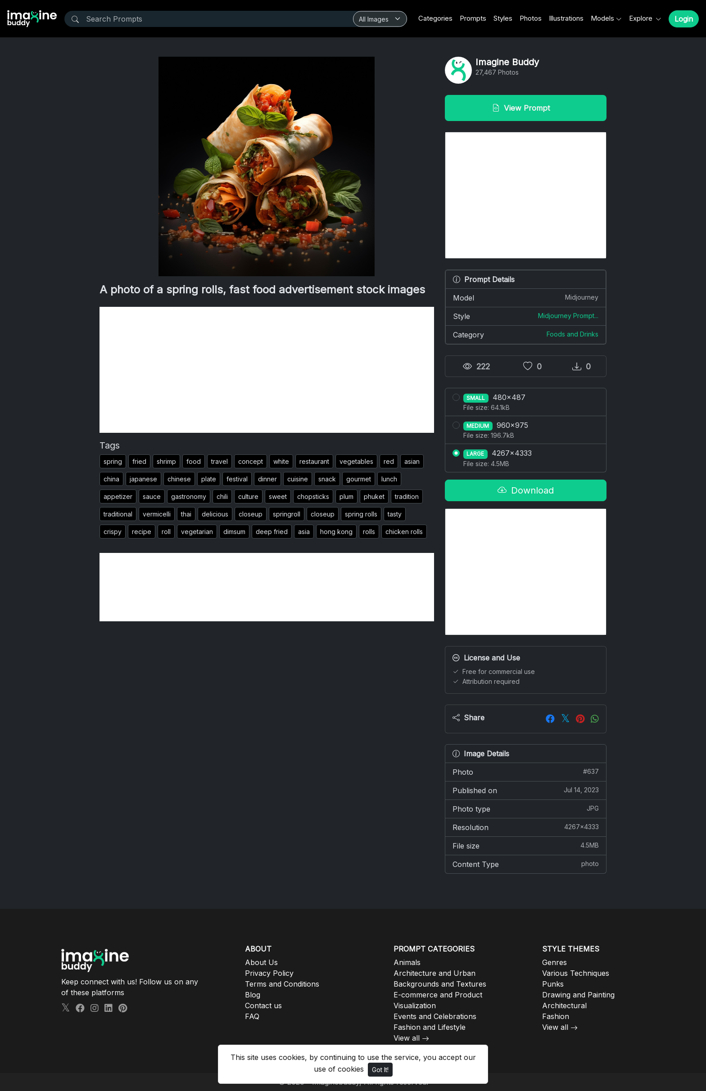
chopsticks (313, 496)
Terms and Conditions (282, 983)
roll (166, 531)
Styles (502, 18)
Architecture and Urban (434, 973)
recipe (141, 531)
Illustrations (566, 18)
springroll (286, 514)
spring (113, 461)
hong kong (336, 531)
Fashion (555, 1016)
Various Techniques (575, 973)
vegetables (356, 461)
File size (526, 845)
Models (602, 18)
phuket (374, 496)
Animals (407, 962)
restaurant (314, 461)
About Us (261, 962)
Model (525, 297)
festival (237, 479)
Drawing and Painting (578, 994)
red (389, 461)
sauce (152, 496)
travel (219, 461)
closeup (250, 514)
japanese (143, 479)
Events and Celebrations (435, 1016)
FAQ (252, 1016)
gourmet (358, 479)
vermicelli (157, 514)
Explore (641, 18)
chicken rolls (404, 531)
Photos (531, 18)
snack (327, 479)
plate (208, 479)
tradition (407, 496)
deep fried (272, 531)
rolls (369, 531)
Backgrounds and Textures (440, 983)
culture (248, 496)
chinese (179, 479)
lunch (389, 479)
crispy (113, 531)
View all (407, 1037)
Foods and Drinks (572, 334)
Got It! (380, 1069)
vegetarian (197, 531)
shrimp (166, 461)
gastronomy (188, 496)
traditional (118, 514)
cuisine (297, 479)
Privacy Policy (269, 973)
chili (222, 496)
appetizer (118, 496)
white (281, 461)
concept (250, 461)
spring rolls (361, 514)
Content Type (526, 864)
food (193, 461)
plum (346, 496)
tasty (395, 514)
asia (304, 531)
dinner (267, 479)
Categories (435, 18)
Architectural (564, 1005)
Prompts (473, 18)
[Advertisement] (267, 370)
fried (139, 461)
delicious (215, 514)
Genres (554, 962)
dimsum (234, 531)
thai (186, 514)
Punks (553, 983)
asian (412, 461)
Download (526, 490)
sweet (278, 496)
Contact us (263, 1005)
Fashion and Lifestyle (430, 1027)
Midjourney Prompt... (568, 315)
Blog (252, 994)
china (111, 479)
